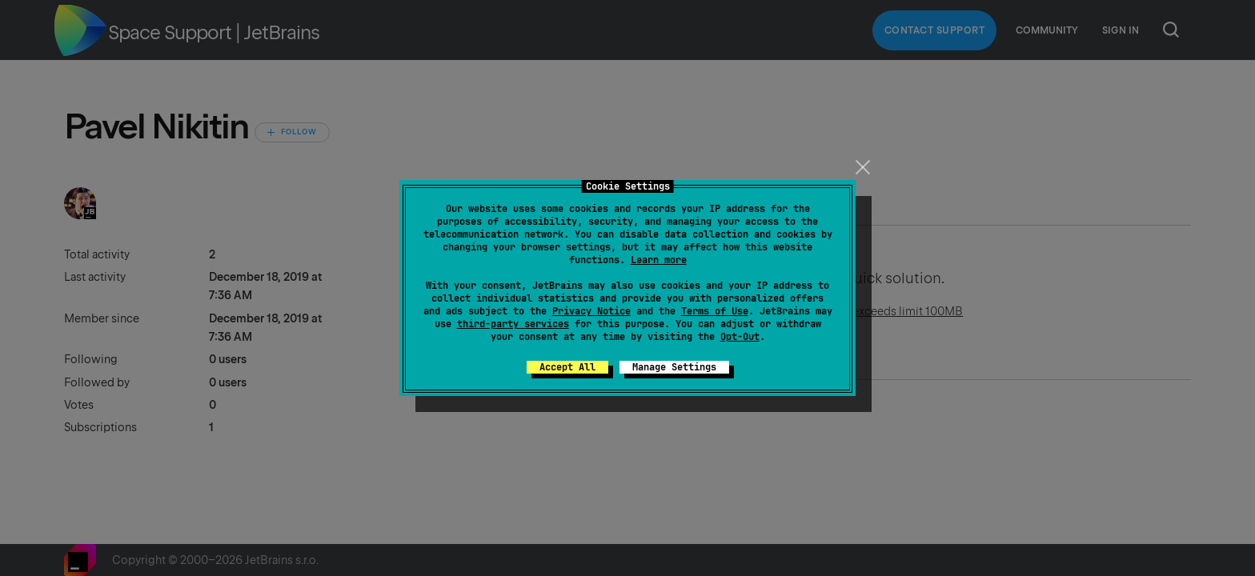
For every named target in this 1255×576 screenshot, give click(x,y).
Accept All (567, 367)
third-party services (513, 324)
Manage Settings (674, 367)
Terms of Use (714, 311)
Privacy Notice (591, 311)
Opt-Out (740, 336)
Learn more (659, 260)
